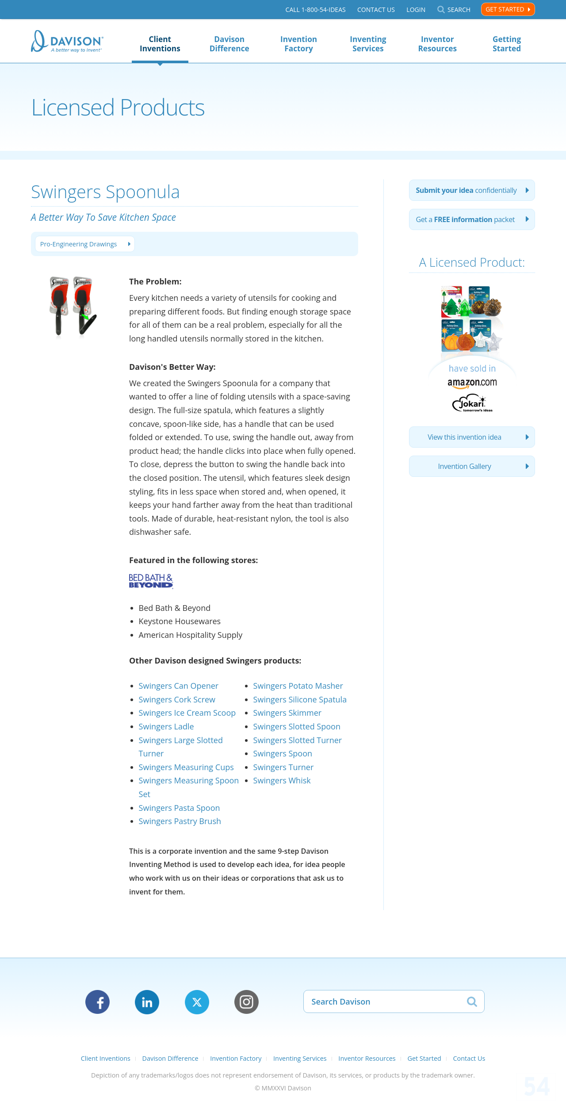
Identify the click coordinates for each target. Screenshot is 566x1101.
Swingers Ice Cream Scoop (187, 712)
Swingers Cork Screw (177, 699)
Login (415, 9)
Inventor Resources (437, 44)
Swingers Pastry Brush (180, 821)
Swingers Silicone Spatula (300, 699)
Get (465, 219)
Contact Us (376, 9)
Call (316, 9)
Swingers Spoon (282, 753)
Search (458, 9)
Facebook (97, 1002)
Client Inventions (160, 44)
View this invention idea (464, 437)
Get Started (505, 9)
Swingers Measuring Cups (186, 767)
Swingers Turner (283, 767)
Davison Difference (229, 44)
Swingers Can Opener (179, 685)
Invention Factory (298, 44)
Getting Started (507, 44)
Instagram (246, 1002)
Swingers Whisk (282, 780)
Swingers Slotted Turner (297, 740)
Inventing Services (368, 44)
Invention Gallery (464, 466)
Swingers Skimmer (287, 712)
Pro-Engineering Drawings (78, 244)
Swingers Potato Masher (298, 685)
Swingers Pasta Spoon (179, 807)
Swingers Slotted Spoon (296, 726)
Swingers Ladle (166, 726)
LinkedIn (147, 1002)
